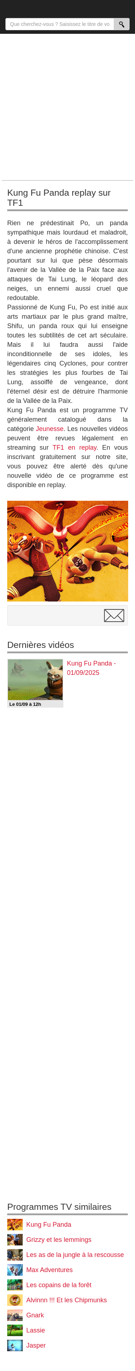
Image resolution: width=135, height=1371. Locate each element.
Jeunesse (50, 428)
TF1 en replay (74, 447)
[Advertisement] (67, 106)
